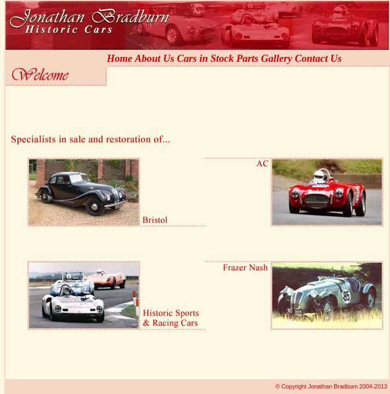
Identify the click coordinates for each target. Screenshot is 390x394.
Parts (247, 58)
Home (120, 58)
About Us (154, 58)
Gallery (276, 58)
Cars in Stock (205, 58)
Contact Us (318, 58)
